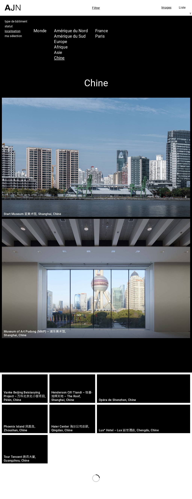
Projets (153, 479)
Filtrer (96, 8)
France (101, 30)
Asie (58, 52)
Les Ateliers (159, 472)
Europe (60, 41)
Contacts (155, 486)
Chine (59, 57)
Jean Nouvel (160, 465)
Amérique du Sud (70, 36)
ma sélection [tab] (13, 36)
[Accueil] (12, 5)
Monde (40, 30)
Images (166, 7)
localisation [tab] (12, 31)
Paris (100, 36)
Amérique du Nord (71, 30)
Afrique (61, 47)
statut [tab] (9, 26)
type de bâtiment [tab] (16, 21)
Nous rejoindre (153, 495)
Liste (182, 7)
